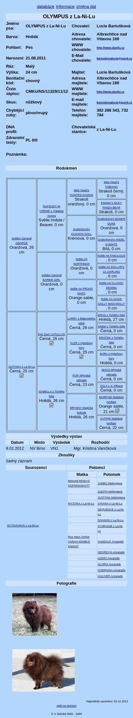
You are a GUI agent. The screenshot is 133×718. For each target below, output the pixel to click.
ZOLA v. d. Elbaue (111, 385)
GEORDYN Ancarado (111, 552)
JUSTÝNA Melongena (111, 497)
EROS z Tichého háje (111, 315)
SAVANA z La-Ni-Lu (110, 503)
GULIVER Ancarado (110, 576)
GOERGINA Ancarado (111, 570)
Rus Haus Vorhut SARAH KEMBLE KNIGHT (79, 541)
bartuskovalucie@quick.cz (114, 58)
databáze (45, 6)
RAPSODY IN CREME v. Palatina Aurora (52, 211)
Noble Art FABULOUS (111, 255)
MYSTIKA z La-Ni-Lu (81, 503)
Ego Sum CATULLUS (51, 334)
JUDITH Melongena (110, 491)
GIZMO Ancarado (109, 558)
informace (65, 6)
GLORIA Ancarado (109, 564)
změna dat (86, 6)
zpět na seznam (66, 705)
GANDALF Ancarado (111, 541)
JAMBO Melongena (110, 483)
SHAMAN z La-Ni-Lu (111, 520)
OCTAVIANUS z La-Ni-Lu (23, 525)
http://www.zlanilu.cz (110, 47)
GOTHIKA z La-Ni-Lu (22, 366)
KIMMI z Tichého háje (111, 326)
